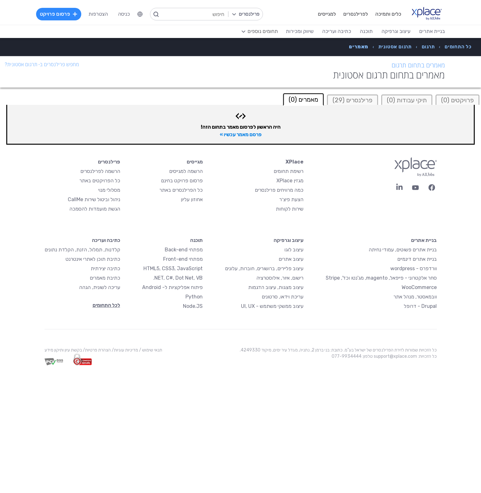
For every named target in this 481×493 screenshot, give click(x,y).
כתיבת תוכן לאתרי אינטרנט (93, 259)
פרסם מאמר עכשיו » (241, 134)
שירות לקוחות (289, 209)
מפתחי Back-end (184, 250)
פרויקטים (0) (457, 100)
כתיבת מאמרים (105, 278)
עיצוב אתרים (291, 259)
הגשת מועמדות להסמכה (94, 209)
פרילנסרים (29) (352, 100)
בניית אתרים (424, 240)
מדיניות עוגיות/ (124, 350)
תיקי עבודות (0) (407, 100)
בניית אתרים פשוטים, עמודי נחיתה (403, 250)
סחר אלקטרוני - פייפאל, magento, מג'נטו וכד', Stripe (381, 278)
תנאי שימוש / (150, 350)
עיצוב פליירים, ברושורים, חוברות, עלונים (264, 268)
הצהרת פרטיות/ (96, 350)
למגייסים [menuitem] (327, 14)
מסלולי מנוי (109, 190)
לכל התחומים (106, 305)
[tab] (457, 99)
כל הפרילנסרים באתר (181, 190)
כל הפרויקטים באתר (99, 181)
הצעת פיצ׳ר (291, 199)
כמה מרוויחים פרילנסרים (279, 190)
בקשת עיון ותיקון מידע (63, 350)
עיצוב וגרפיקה (288, 240)
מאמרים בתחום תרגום (418, 65)
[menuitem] (140, 14)
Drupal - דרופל (420, 306)
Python (194, 297)
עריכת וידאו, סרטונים (282, 297)
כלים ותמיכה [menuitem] (388, 14)
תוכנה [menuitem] (366, 31)
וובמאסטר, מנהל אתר (415, 297)
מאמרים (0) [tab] (303, 99)
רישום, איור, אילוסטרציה (279, 278)
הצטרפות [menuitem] (98, 14)
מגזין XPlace (289, 181)
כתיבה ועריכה (106, 240)
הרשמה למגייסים (186, 171)
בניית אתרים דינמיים (417, 259)
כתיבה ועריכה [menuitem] (336, 31)
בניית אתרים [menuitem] (432, 31)
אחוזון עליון (192, 199)
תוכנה (196, 240)
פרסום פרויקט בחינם (182, 181)
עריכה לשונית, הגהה (99, 287)
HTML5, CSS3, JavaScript (173, 268)
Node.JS (193, 306)
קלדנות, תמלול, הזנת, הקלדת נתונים (82, 250)
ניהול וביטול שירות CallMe (94, 199)
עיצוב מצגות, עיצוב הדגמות (275, 287)
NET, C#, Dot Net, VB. (178, 278)
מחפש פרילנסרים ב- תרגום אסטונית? (42, 64)
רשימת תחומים (288, 171)
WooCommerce (419, 287)
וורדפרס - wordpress (413, 268)
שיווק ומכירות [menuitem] (299, 31)
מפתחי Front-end (183, 259)
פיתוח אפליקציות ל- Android (172, 287)
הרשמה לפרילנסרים (100, 171)
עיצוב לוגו (293, 250)
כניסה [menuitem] (124, 14)
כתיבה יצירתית (105, 268)
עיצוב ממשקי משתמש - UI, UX (272, 306)
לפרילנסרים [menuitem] (355, 14)
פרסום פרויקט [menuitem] (58, 14)
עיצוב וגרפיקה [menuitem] (396, 31)
